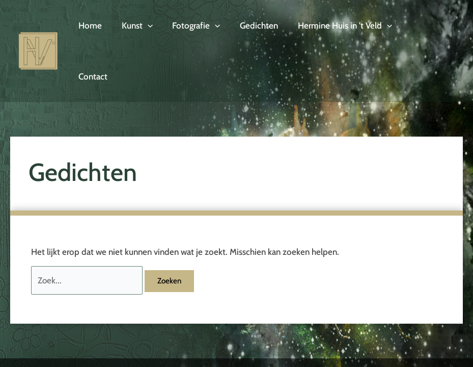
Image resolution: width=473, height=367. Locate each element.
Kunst (133, 28)
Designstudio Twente (426, 352)
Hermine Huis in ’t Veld (334, 28)
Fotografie (190, 28)
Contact (413, 28)
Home (89, 28)
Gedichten (251, 28)
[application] (144, 28)
